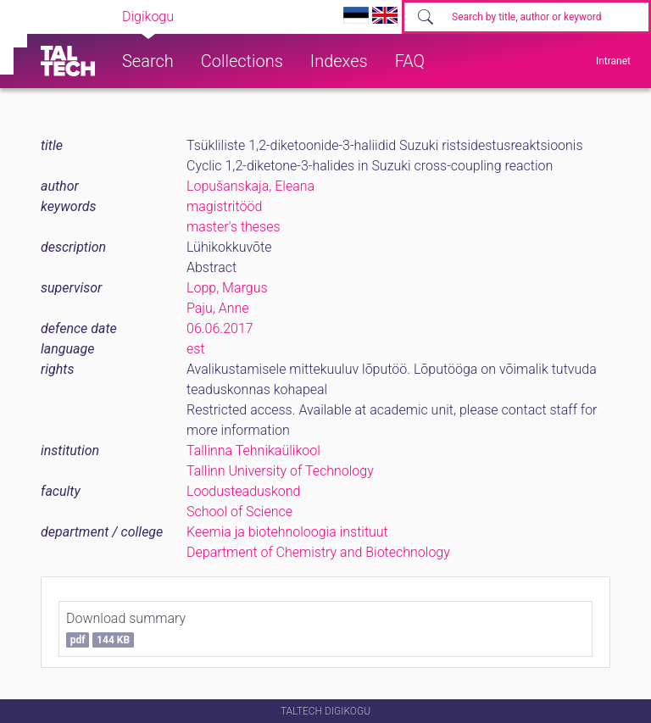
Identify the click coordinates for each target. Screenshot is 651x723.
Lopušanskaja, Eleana (250, 186)
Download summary (126, 629)
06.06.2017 (219, 328)
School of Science (239, 511)
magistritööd (224, 206)
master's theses (233, 227)
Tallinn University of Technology (280, 471)
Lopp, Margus (227, 288)
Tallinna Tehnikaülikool (253, 450)
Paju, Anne (217, 308)
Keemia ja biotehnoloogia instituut (287, 532)
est (195, 349)
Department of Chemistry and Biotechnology (318, 552)
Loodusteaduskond (243, 491)
